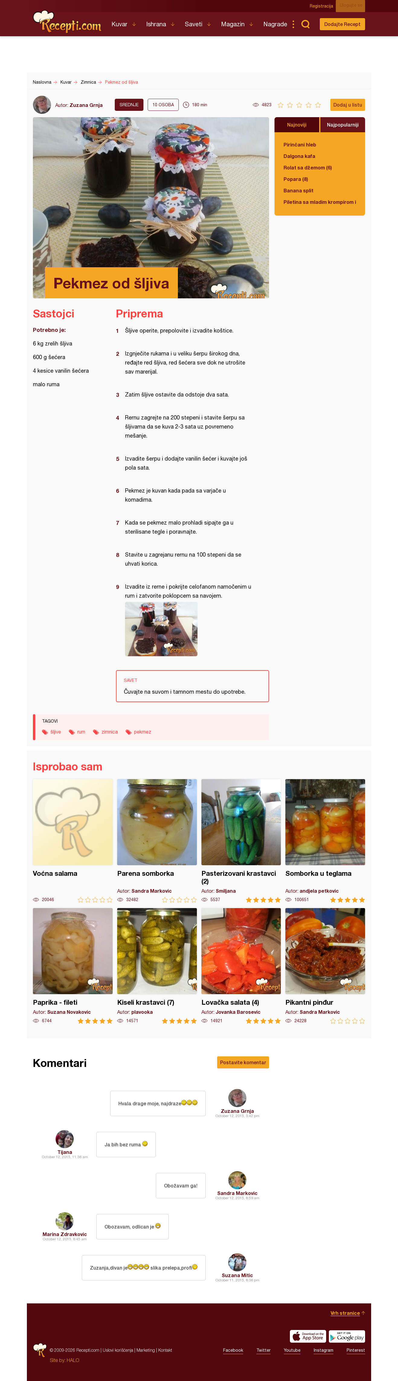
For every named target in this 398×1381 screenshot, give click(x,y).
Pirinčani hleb (300, 144)
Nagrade (275, 24)
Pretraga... (305, 24)
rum (81, 731)
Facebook (233, 1350)
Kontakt (165, 1350)
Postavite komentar (243, 1062)
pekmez (142, 731)
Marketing (145, 1350)
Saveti (193, 24)
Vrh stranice (345, 1313)
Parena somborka (157, 841)
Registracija (324, 6)
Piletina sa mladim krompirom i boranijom (320, 202)
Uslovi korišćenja (118, 1350)
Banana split (298, 190)
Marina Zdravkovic (65, 1234)
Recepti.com (67, 22)
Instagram (323, 1350)
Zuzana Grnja (86, 105)
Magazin (233, 24)
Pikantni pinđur (325, 966)
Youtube (292, 1350)
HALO (73, 1360)
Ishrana (156, 24)
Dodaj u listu (347, 105)
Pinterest (356, 1350)
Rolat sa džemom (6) (308, 167)
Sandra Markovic (237, 1193)
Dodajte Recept (342, 24)
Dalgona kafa (299, 156)
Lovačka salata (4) (241, 966)
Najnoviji (297, 124)
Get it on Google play (347, 1336)
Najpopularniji (343, 124)
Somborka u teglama (325, 841)
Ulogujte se (353, 6)
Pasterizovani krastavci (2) (241, 841)
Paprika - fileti (73, 966)
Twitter (263, 1350)
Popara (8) (296, 179)
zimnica (109, 731)
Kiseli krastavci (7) (157, 966)
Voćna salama (73, 841)
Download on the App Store (308, 1336)
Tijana (64, 1152)
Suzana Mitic (237, 1275)
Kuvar (119, 24)
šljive (55, 731)
